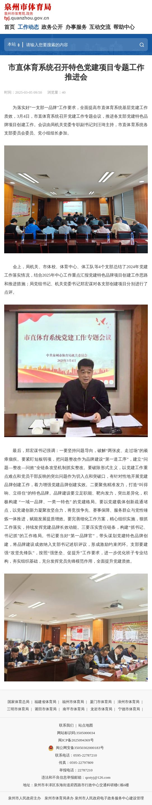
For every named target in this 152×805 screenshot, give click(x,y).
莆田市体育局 (46, 709)
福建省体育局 (45, 702)
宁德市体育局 (129, 709)
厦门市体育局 (101, 702)
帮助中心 (124, 27)
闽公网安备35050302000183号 (76, 748)
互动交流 (100, 27)
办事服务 (76, 27)
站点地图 (85, 725)
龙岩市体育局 (101, 709)
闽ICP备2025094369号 (75, 740)
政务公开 (52, 27)
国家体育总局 (18, 702)
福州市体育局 (73, 702)
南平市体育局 (74, 709)
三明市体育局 (18, 709)
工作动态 (28, 27)
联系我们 (66, 725)
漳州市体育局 (128, 702)
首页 (9, 27)
